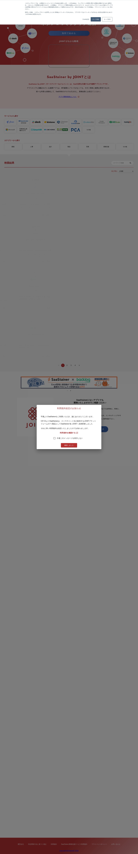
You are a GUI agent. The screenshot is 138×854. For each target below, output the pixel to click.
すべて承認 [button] (96, 19)
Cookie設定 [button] (86, 19)
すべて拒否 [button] (107, 19)
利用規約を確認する (69, 433)
